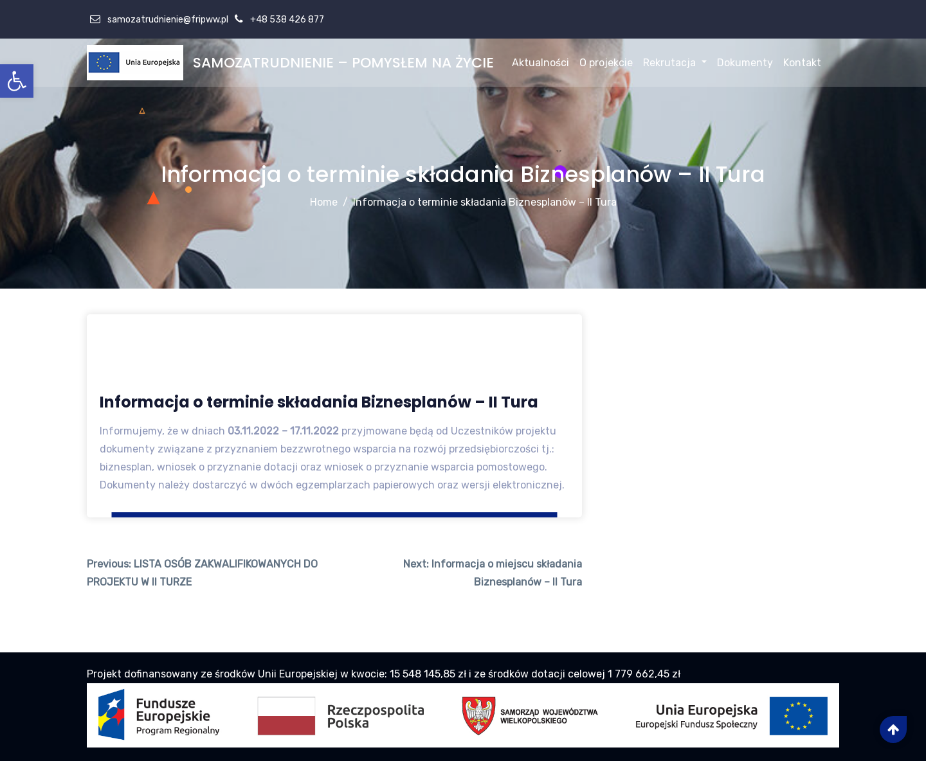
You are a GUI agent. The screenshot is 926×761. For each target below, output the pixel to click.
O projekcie (606, 63)
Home (324, 202)
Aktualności (540, 63)
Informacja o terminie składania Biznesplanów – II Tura (485, 202)
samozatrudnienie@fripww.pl (166, 19)
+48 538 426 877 (286, 19)
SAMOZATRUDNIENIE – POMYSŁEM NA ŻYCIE (343, 63)
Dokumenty (745, 63)
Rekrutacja (674, 63)
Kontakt (802, 63)
